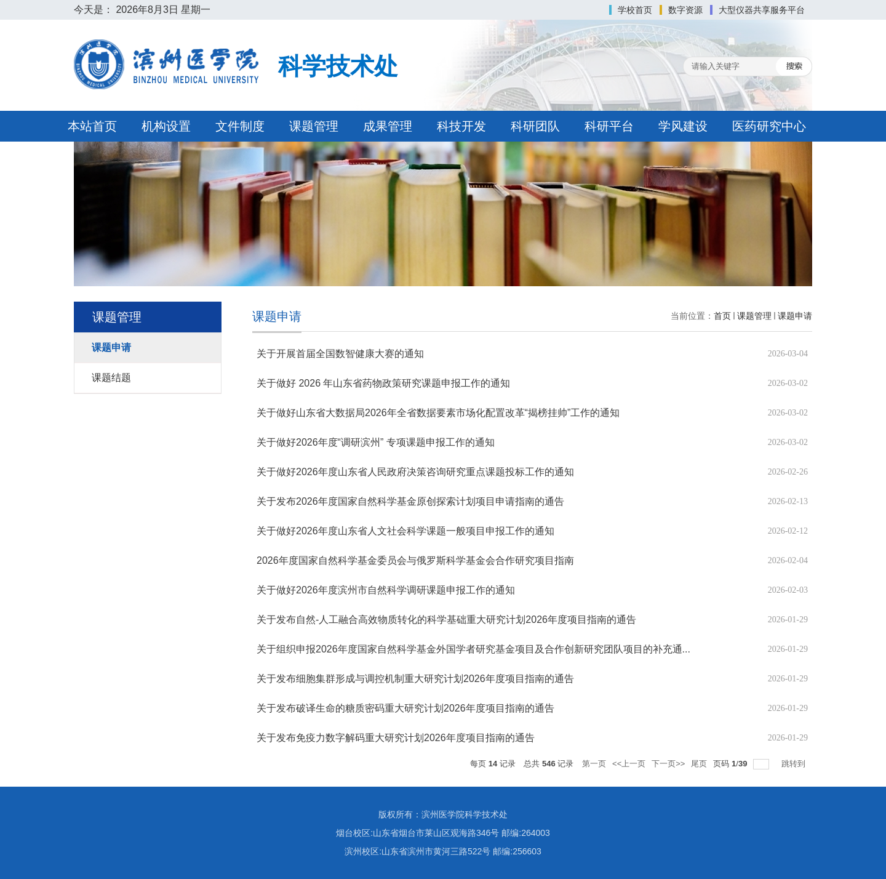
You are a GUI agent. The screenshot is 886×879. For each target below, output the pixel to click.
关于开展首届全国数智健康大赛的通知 (340, 353)
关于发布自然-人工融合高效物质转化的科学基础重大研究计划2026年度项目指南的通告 (446, 619)
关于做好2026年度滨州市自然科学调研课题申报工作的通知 (386, 590)
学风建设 (683, 126)
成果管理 (387, 126)
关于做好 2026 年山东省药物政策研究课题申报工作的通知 (383, 383)
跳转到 (794, 763)
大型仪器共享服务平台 (762, 10)
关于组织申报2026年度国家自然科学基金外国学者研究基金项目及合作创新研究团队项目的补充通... (473, 649)
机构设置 (166, 126)
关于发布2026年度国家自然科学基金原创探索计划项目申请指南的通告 (410, 501)
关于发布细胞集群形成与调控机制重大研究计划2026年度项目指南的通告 (415, 678)
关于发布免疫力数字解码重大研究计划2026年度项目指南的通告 (396, 737)
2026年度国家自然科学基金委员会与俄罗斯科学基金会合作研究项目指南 (415, 560)
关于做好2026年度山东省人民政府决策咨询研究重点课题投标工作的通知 (415, 472)
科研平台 (609, 126)
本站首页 (92, 126)
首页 (722, 316)
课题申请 (795, 316)
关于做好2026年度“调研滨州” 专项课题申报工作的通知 (376, 442)
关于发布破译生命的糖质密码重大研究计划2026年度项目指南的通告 (405, 708)
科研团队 (535, 126)
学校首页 (635, 10)
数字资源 (685, 10)
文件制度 (240, 126)
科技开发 (461, 126)
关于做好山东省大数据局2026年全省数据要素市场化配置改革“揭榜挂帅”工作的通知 (438, 412)
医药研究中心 (769, 126)
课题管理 (313, 126)
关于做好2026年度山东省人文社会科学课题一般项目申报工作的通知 (405, 531)
